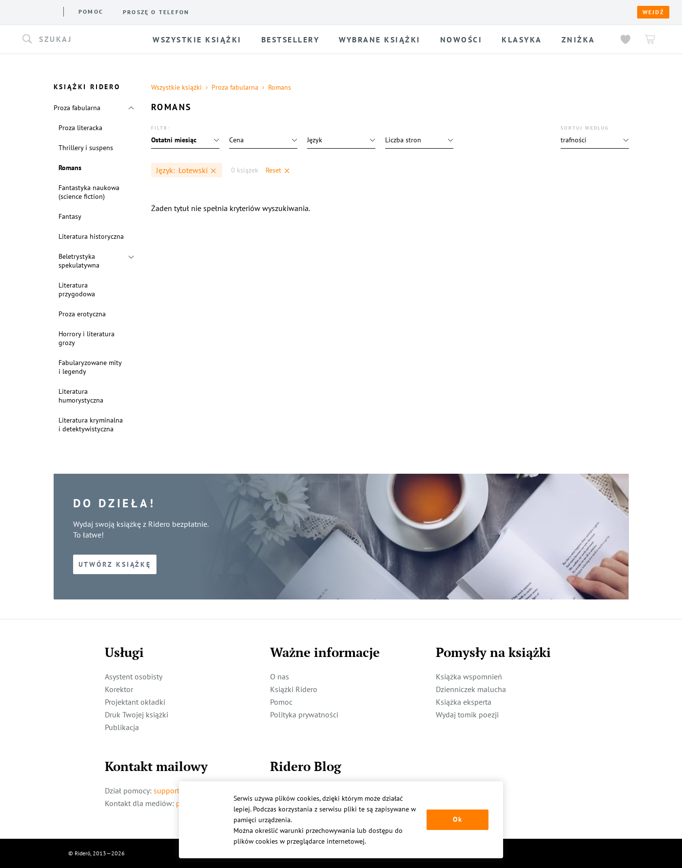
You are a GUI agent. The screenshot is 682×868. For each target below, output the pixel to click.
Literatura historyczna (91, 236)
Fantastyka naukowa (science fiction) (88, 192)
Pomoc (248, 11)
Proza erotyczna (82, 313)
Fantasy (69, 216)
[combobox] (81, 39)
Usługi (187, 11)
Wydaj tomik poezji (467, 714)
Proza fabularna (77, 107)
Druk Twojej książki (136, 714)
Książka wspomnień (469, 676)
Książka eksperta (463, 702)
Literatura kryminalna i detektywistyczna (90, 424)
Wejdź (653, 12)
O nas (154, 11)
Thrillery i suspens (85, 147)
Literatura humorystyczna (80, 396)
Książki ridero (106, 11)
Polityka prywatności (304, 714)
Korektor (119, 689)
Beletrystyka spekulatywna (78, 261)
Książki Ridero (293, 689)
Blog (218, 11)
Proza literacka (80, 127)
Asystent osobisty (133, 676)
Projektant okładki (135, 702)
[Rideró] (34, 11)
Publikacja (122, 727)
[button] (81, 39)
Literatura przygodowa (76, 289)
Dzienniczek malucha (471, 689)
